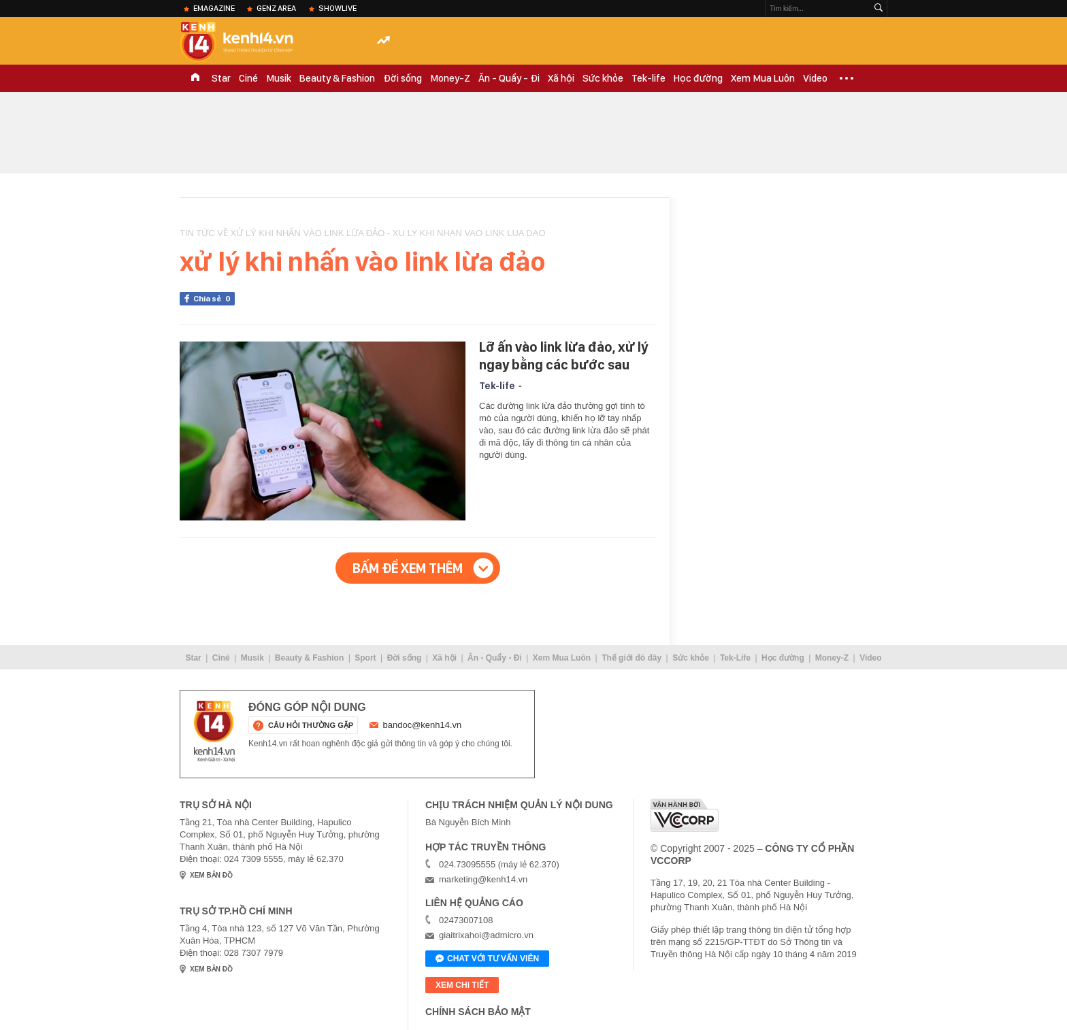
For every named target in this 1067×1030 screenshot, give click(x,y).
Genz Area (276, 8)
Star (221, 78)
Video (815, 78)
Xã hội (561, 78)
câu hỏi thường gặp (310, 725)
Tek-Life (735, 658)
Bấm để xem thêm (407, 568)
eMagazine (214, 8)
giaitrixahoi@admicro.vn (486, 935)
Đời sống (402, 78)
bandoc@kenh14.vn (422, 724)
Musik (278, 78)
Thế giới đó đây (631, 658)
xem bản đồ (211, 875)
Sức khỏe (602, 78)
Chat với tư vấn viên (487, 959)
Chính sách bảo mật (478, 1011)
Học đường (698, 78)
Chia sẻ (214, 298)
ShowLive (337, 8)
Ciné (248, 78)
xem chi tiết (462, 985)
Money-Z (450, 78)
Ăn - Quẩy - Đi (509, 78)
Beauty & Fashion (337, 78)
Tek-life (648, 78)
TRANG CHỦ (195, 78)
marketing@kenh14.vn (483, 879)
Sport (365, 658)
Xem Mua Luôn (763, 78)
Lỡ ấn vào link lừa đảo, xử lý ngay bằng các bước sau (563, 356)
